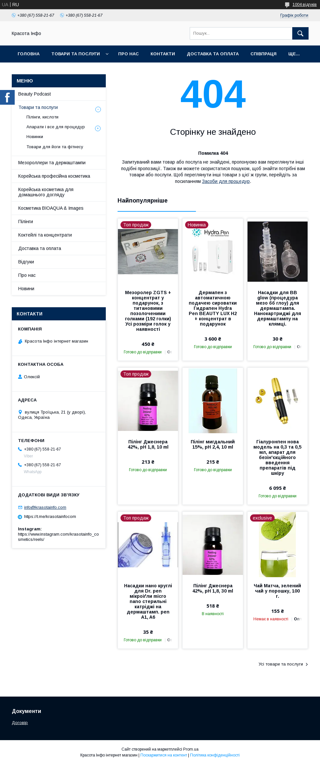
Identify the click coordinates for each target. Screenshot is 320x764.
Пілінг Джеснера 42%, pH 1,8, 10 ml (148, 444)
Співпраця (263, 53)
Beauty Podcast (34, 94)
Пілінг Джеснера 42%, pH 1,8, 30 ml (212, 588)
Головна (29, 53)
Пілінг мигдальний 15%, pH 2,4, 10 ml (213, 444)
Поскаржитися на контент (163, 755)
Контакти (163, 53)
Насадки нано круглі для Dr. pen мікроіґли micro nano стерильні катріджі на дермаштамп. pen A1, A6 (148, 601)
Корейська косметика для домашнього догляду (45, 192)
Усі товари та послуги (281, 664)
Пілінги (25, 221)
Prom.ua (191, 749)
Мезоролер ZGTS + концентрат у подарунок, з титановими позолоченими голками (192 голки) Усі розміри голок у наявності (148, 311)
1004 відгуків (305, 4)
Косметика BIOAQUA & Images (51, 208)
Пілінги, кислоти (42, 117)
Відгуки (26, 261)
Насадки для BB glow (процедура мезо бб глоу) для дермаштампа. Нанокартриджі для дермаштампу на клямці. (277, 308)
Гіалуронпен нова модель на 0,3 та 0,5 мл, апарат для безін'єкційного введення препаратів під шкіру (277, 457)
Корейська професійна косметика (54, 176)
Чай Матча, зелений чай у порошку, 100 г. (277, 591)
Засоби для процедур (226, 181)
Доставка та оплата (213, 53)
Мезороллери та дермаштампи (52, 162)
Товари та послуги (75, 53)
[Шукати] (300, 33)
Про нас (128, 53)
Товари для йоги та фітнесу (54, 146)
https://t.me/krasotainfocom (50, 516)
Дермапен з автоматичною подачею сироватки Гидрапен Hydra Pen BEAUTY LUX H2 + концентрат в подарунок (213, 308)
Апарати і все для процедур (55, 126)
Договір (20, 722)
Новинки (34, 136)
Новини (26, 288)
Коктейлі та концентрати (45, 235)
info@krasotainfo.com (45, 507)
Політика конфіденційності (215, 755)
